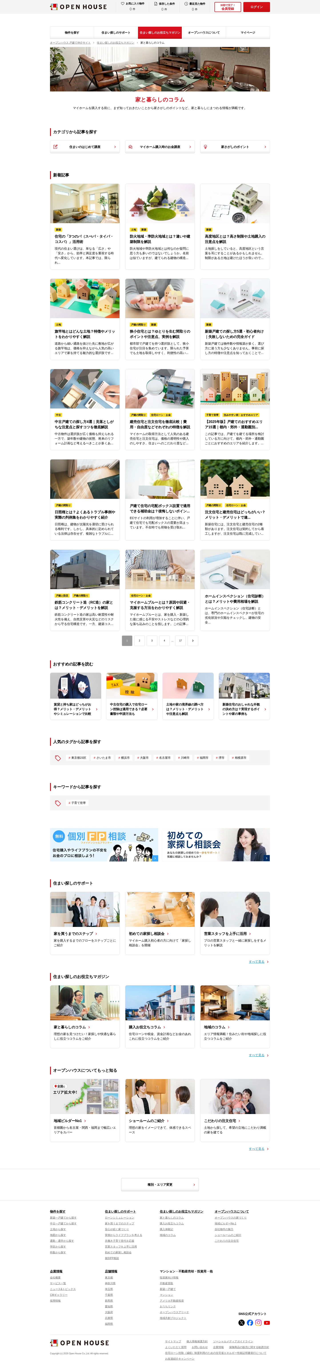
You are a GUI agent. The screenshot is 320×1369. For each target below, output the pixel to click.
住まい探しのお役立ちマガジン (160, 32)
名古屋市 (165, 757)
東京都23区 (78, 757)
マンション (166, 1294)
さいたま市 (103, 757)
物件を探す (72, 32)
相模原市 (240, 757)
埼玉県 (109, 1289)
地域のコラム (168, 1235)
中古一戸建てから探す (63, 1223)
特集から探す (58, 1252)
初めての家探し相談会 (118, 1252)
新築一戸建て (168, 1289)
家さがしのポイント (235, 147)
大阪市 (144, 757)
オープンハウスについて (204, 32)
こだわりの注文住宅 (227, 1240)
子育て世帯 (78, 803)
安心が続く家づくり (117, 1229)
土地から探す (58, 1229)
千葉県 (109, 1294)
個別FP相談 (112, 1258)
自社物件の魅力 (224, 1229)
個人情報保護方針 (197, 1341)
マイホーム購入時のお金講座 (160, 147)
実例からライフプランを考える (123, 1235)
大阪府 (109, 1312)
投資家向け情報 (169, 1277)
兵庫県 (109, 1318)
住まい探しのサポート (116, 32)
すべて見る (256, 961)
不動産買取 (166, 1283)
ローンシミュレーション (119, 1217)
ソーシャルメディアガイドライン (233, 1341)
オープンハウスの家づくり (231, 1217)
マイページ (248, 32)
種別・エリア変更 (172, 1185)
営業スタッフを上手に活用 (121, 1246)
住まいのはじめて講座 (84, 147)
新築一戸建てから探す (63, 1217)
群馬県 (109, 1300)
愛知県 (109, 1306)
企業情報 (56, 1271)
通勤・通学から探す (62, 1240)
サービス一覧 (58, 1283)
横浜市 (125, 757)
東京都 (109, 1277)
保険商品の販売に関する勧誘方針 (249, 1347)
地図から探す (58, 1235)
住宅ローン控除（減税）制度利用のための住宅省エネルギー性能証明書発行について (215, 1353)
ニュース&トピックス (63, 1289)
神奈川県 (110, 1283)
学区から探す (58, 1246)
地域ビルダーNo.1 (225, 1223)
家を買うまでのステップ (119, 1223)
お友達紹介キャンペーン (179, 1358)
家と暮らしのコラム (172, 1217)
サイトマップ (173, 1341)
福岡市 (204, 757)
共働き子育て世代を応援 (119, 1240)
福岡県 (109, 1323)
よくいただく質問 (175, 1347)
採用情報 (55, 1300)
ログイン (256, 7)
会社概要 (55, 1277)
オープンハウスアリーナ (174, 1312)
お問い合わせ (200, 1347)
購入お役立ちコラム (172, 1223)
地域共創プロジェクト (173, 1318)
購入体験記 (166, 1229)
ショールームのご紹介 (228, 1235)
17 (180, 640)
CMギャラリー (59, 1294)
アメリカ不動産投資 (172, 1300)
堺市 (221, 757)
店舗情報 (111, 1271)
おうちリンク (168, 1306)
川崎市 (185, 757)
